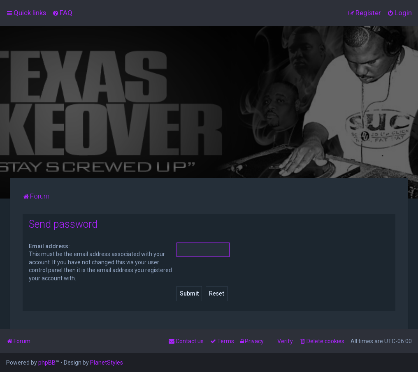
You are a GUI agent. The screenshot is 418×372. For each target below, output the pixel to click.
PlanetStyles (106, 362)
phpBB (47, 362)
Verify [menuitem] (285, 341)
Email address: (49, 246)
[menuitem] (62, 12)
